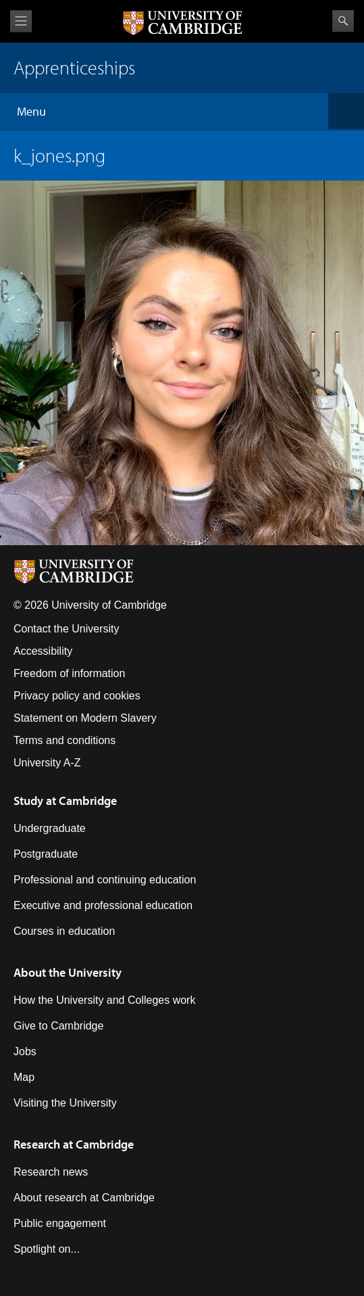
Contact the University (67, 628)
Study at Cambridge (65, 800)
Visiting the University (65, 1103)
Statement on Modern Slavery (85, 718)
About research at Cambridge (84, 1197)
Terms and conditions (64, 740)
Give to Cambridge (58, 1026)
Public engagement (60, 1223)
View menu (21, 21)
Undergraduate (50, 828)
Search (343, 21)
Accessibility (43, 651)
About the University (68, 972)
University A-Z (47, 762)
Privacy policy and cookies (77, 695)
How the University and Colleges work (104, 1000)
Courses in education (64, 931)
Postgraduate (46, 854)
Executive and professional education (103, 905)
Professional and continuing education (105, 879)
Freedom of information (69, 673)
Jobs (25, 1051)
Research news (51, 1172)
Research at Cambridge (74, 1144)
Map (24, 1077)
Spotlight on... (47, 1249)
